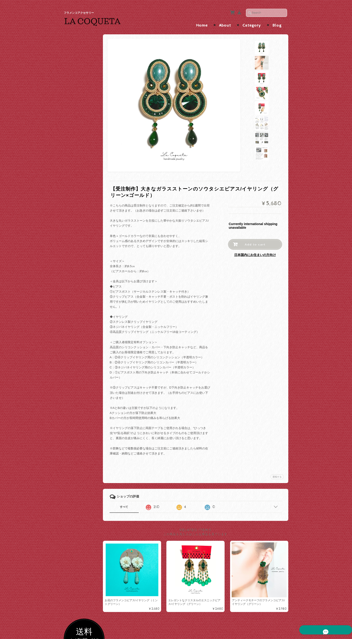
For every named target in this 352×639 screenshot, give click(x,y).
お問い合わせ (79, 466)
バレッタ (76, 334)
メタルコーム (79, 326)
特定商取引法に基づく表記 (86, 486)
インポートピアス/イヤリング (85, 279)
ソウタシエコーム (82, 308)
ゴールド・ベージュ (83, 97)
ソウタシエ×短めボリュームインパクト (86, 230)
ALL (73, 191)
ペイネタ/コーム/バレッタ (85, 291)
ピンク (74, 134)
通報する (277, 473)
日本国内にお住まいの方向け (255, 252)
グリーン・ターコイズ (85, 164)
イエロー (76, 156)
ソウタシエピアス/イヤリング (84, 181)
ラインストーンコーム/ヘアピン (85, 318)
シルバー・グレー (82, 104)
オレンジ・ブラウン (83, 142)
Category (251, 22)
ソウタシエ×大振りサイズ (86, 208)
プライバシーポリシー (84, 475)
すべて (131, 503)
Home (202, 22)
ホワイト (76, 119)
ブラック (76, 112)
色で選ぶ (75, 89)
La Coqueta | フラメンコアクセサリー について (86, 453)
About (225, 22)
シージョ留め (78, 342)
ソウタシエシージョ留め (85, 359)
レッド (74, 127)
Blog (276, 22)
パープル (76, 149)
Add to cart (255, 241)
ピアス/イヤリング (81, 251)
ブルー (74, 171)
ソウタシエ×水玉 (81, 199)
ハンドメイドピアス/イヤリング (85, 268)
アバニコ (75, 389)
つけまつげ (76, 380)
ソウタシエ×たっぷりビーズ (86, 241)
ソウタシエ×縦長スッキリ (86, 219)
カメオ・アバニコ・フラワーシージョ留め (85, 370)
